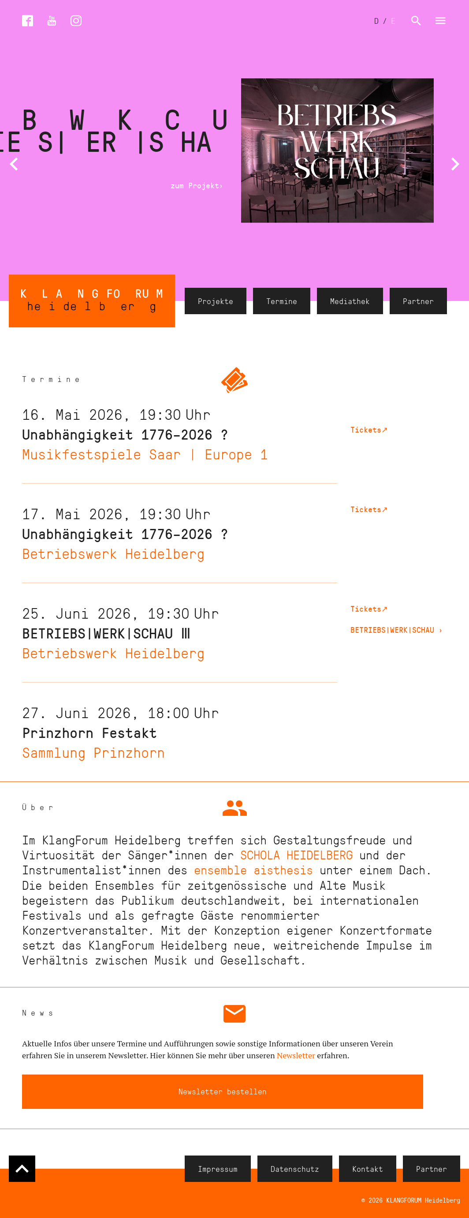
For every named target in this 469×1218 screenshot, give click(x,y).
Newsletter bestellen (223, 1091)
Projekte (215, 301)
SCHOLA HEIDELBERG (296, 854)
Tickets (369, 429)
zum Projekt (197, 185)
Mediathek (350, 301)
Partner (418, 301)
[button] (13, 164)
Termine (281, 301)
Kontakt (367, 1168)
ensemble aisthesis (253, 869)
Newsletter (296, 1054)
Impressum (218, 1168)
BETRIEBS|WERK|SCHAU (396, 629)
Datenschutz (295, 1168)
